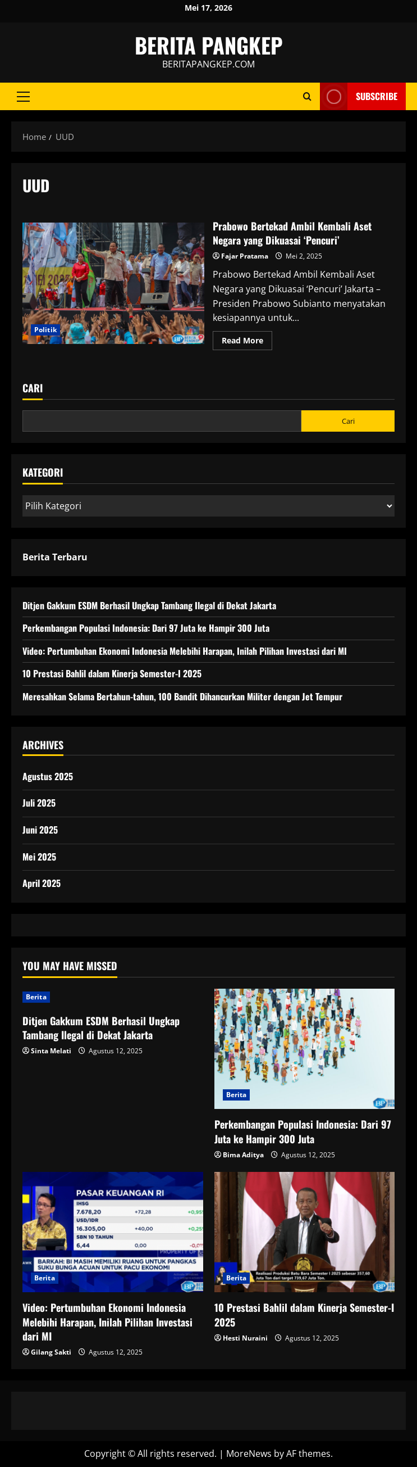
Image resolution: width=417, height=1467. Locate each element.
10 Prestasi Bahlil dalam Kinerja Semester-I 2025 (111, 673)
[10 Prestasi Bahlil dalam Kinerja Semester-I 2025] (304, 1232)
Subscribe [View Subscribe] (358, 96)
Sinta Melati (51, 1051)
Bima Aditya (243, 1155)
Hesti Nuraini (245, 1338)
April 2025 (41, 883)
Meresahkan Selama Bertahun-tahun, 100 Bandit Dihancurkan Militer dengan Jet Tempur (182, 696)
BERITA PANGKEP (209, 45)
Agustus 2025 (47, 776)
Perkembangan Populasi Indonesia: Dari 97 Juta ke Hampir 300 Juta (145, 628)
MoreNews (249, 1453)
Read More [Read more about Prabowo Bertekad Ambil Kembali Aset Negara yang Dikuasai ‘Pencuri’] (247, 342)
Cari (32, 388)
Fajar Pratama (244, 256)
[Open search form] (307, 96)
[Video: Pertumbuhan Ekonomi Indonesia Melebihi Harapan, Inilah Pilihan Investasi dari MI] (112, 1232)
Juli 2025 (39, 802)
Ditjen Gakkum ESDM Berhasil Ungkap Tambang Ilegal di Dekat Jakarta (149, 605)
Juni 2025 (40, 829)
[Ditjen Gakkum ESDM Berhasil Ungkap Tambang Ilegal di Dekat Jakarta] (112, 997)
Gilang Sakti (51, 1352)
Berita (36, 997)
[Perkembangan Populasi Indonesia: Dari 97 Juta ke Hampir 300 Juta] (304, 1049)
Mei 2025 (39, 856)
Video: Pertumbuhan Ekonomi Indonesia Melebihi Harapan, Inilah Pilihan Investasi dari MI (184, 651)
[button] (23, 96)
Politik (45, 329)
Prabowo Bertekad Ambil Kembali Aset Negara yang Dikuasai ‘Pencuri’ (113, 283)
